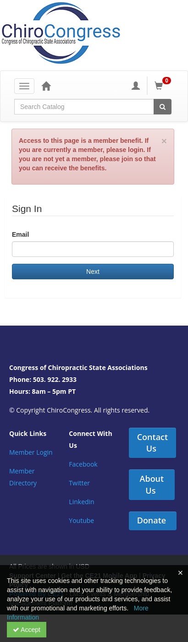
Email (20, 234)
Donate (151, 520)
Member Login (31, 452)
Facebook (83, 464)
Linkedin (81, 501)
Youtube (81, 520)
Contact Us (152, 442)
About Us (152, 484)
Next (93, 271)
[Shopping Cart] (164, 85)
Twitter (79, 483)
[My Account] (136, 85)
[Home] (45, 85)
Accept (26, 629)
